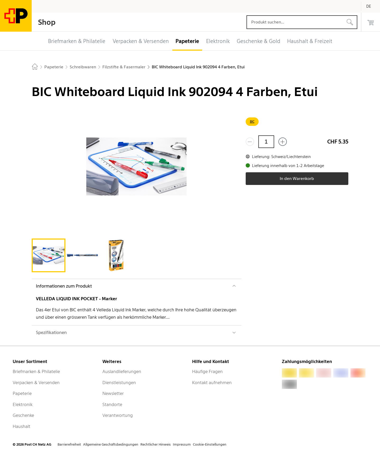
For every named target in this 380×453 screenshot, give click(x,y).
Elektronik (22, 404)
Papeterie (22, 393)
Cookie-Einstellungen (209, 444)
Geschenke (23, 415)
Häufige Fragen (207, 371)
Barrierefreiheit (69, 444)
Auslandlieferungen (121, 371)
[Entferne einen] (250, 141)
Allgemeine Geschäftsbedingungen (110, 444)
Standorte (112, 404)
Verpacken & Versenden (36, 382)
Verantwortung (117, 415)
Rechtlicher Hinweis (155, 444)
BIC (252, 121)
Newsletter (113, 393)
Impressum (182, 444)
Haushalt (21, 426)
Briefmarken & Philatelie (36, 371)
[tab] (48, 255)
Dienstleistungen (119, 382)
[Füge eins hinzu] (282, 141)
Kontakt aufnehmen (212, 382)
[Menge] (266, 141)
